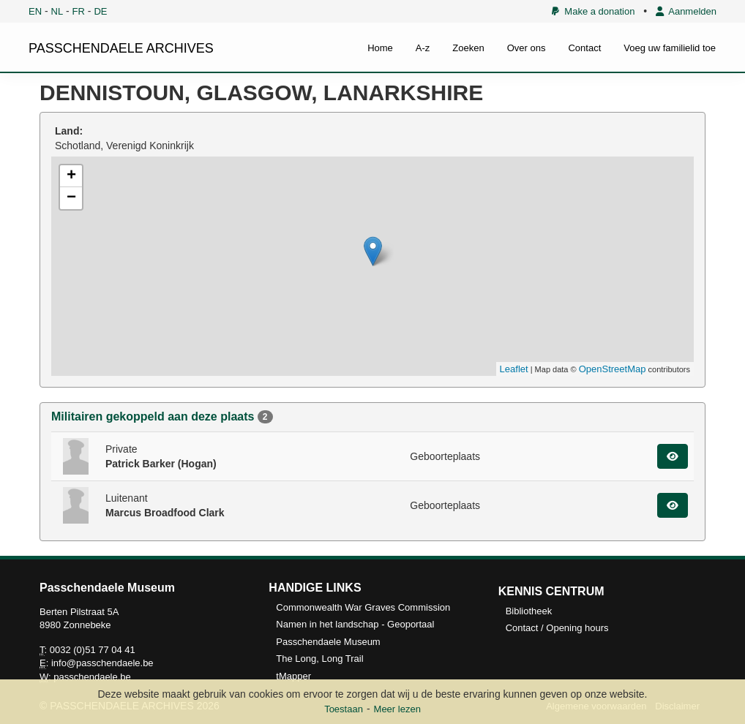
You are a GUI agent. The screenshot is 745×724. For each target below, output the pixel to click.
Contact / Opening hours (557, 627)
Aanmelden (686, 11)
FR (78, 11)
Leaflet (514, 368)
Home (380, 47)
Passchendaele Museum (328, 641)
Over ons (526, 47)
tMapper (293, 676)
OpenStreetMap (612, 368)
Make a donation (593, 11)
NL (57, 11)
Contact (584, 47)
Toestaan (343, 709)
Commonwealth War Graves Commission (363, 607)
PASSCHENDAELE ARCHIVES (121, 48)
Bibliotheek (529, 611)
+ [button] (71, 176)
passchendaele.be (92, 676)
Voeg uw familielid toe (670, 47)
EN (35, 11)
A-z (423, 47)
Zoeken (468, 47)
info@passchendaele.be (102, 662)
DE (100, 11)
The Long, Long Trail (319, 658)
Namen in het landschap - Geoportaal (355, 624)
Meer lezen (397, 709)
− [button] (71, 198)
